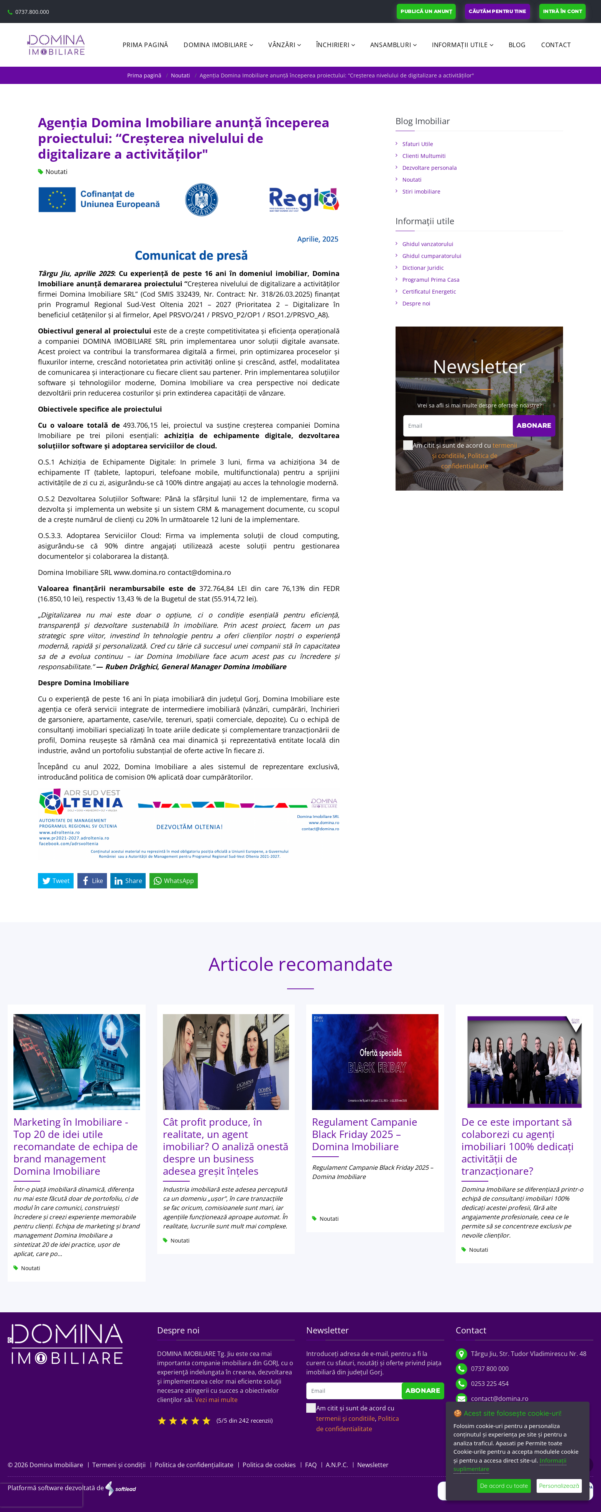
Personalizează (559, 1485)
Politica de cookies (269, 1465)
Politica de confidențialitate (194, 1465)
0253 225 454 (490, 1383)
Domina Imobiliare (216, 45)
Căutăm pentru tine (497, 11)
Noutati (180, 75)
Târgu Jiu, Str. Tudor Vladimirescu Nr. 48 (528, 1353)
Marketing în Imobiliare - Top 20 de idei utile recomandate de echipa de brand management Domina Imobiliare (75, 1146)
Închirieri (333, 45)
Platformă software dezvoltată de (72, 1488)
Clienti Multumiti (424, 155)
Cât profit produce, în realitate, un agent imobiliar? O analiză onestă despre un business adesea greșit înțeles (225, 1146)
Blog (517, 45)
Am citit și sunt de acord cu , (460, 455)
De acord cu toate (504, 1485)
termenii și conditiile (345, 1418)
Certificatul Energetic (429, 291)
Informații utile (460, 45)
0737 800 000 (490, 1368)
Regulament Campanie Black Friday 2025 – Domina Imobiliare (364, 1134)
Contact (556, 45)
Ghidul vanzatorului (427, 244)
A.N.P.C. (337, 1465)
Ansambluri (390, 45)
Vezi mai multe (216, 1399)
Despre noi (416, 303)
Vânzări (282, 45)
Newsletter (373, 1465)
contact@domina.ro (500, 1398)
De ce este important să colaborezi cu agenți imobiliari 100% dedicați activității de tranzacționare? (517, 1146)
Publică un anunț (426, 11)
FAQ (311, 1465)
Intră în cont (562, 11)
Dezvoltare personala (429, 167)
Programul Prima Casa (431, 279)
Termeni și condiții (119, 1465)
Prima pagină (146, 45)
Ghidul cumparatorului (431, 255)
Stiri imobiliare (421, 191)
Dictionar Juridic (423, 267)
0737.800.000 (32, 11)
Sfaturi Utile (417, 144)
